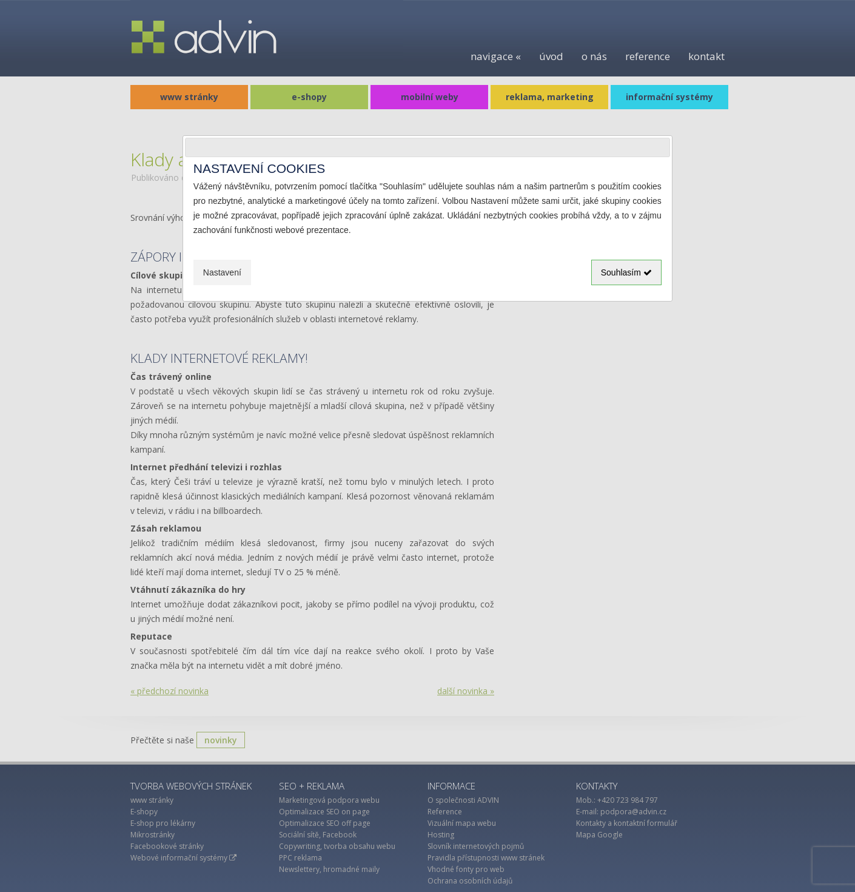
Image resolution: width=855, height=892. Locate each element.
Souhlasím (626, 272)
